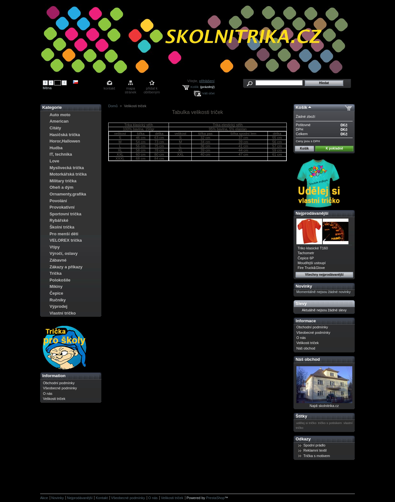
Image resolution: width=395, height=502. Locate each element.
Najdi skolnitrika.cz (324, 406)
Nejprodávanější (312, 213)
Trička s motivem (316, 456)
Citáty (55, 127)
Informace (306, 320)
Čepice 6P (306, 258)
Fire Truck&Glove (311, 268)
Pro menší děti (63, 233)
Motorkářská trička (68, 174)
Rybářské (58, 220)
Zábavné (57, 260)
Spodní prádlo (314, 445)
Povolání (58, 200)
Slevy (301, 303)
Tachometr (306, 253)
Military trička (62, 180)
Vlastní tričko (62, 313)
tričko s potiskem (330, 423)
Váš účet (208, 93)
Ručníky (57, 300)
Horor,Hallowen (64, 141)
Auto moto (59, 114)
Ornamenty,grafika (67, 194)
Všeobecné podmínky (60, 388)
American (58, 121)
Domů (113, 106)
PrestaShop (215, 498)
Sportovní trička (65, 214)
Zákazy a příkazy (66, 266)
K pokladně (334, 148)
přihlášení (207, 81)
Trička (55, 273)
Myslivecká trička (66, 167)
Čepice (56, 293)
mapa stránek (130, 88)
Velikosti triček (54, 399)
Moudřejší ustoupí (312, 263)
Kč (58, 82)
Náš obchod (305, 348)
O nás (47, 393)
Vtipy (54, 247)
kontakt (109, 88)
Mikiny (55, 286)
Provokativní (62, 207)
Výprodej (58, 306)
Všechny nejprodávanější (324, 274)
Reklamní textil (315, 450)
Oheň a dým (61, 187)
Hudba (55, 147)
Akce (44, 498)
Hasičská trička (64, 134)
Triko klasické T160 (313, 248)
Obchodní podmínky (59, 383)
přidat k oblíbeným (152, 88)
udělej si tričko (306, 423)
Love (54, 161)
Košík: (194, 87)
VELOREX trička (65, 240)
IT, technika (60, 154)
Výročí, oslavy (63, 253)
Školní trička (61, 227)
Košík (301, 107)
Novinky (304, 286)
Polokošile (59, 280)
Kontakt (102, 498)
